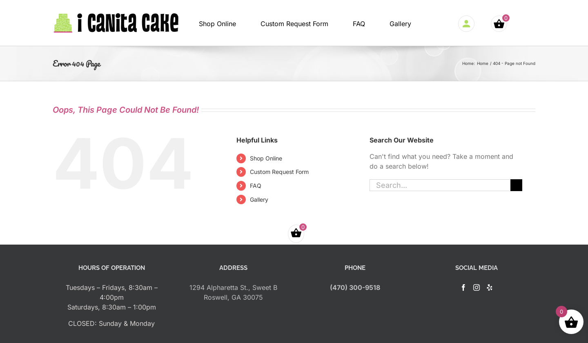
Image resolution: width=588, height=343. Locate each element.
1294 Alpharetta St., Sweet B (233, 287)
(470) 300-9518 (355, 287)
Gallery (259, 199)
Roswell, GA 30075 (233, 297)
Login (468, 24)
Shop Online (266, 158)
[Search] (516, 185)
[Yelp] (489, 287)
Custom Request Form (279, 171)
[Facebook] (463, 287)
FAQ (255, 185)
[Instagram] (476, 287)
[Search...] (440, 185)
